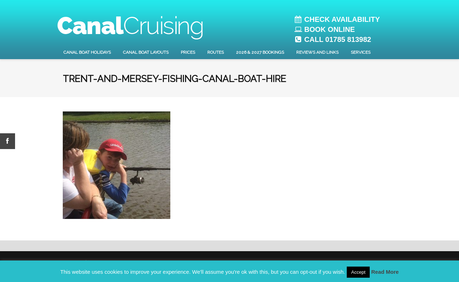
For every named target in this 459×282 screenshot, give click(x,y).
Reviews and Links (317, 52)
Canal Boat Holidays (87, 52)
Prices (188, 52)
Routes (215, 52)
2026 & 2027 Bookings (260, 52)
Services (360, 52)
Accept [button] (358, 272)
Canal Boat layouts (146, 52)
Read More (385, 272)
